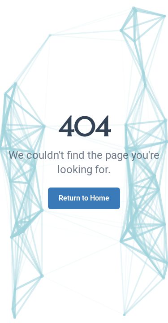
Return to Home (84, 198)
